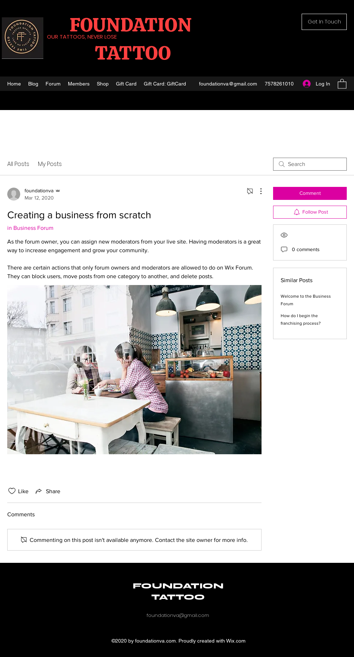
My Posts (50, 164)
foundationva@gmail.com (228, 84)
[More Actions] (257, 191)
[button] (324, 22)
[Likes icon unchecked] (12, 491)
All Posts (18, 164)
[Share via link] (47, 491)
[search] (310, 164)
